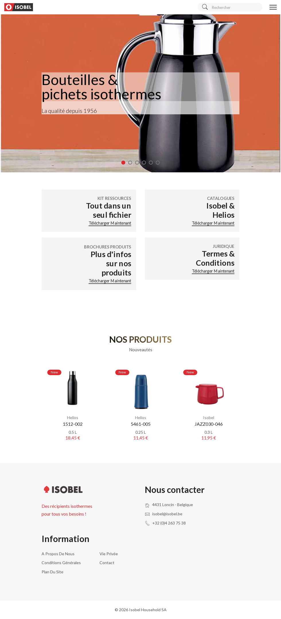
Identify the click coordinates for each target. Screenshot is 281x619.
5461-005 (141, 424)
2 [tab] (130, 163)
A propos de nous (58, 553)
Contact (106, 562)
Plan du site (52, 571)
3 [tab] (137, 163)
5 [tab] (151, 163)
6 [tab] (158, 163)
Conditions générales (61, 562)
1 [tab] (123, 163)
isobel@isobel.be (167, 513)
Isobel (208, 417)
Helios (72, 417)
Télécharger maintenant (110, 223)
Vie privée (108, 553)
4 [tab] (144, 163)
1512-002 (73, 424)
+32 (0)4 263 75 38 (169, 522)
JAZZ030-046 (209, 424)
